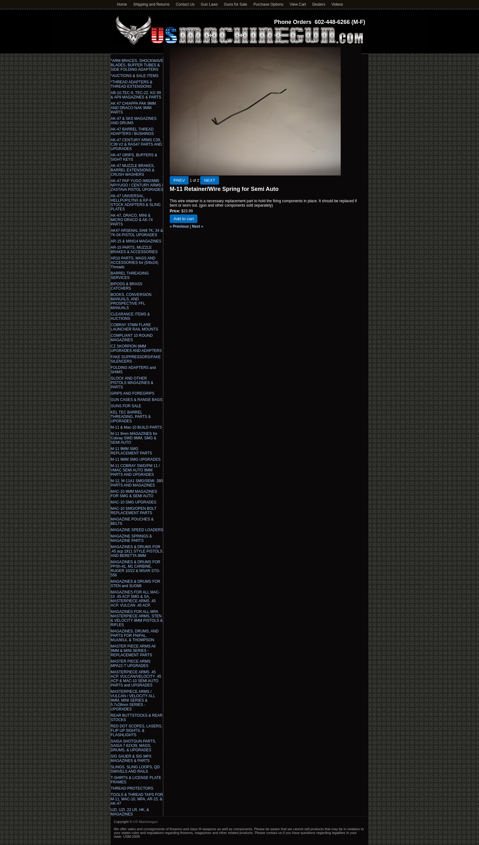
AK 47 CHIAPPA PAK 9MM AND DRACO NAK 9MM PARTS (133, 107)
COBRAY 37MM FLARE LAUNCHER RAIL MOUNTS (134, 327)
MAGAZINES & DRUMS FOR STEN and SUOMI (135, 583)
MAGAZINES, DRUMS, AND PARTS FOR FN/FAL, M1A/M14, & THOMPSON (135, 635)
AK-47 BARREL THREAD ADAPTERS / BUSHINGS (132, 131)
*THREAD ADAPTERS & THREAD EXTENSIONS (131, 84)
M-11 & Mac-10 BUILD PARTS (136, 427)
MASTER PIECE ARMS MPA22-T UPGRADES (131, 663)
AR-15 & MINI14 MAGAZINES (136, 241)
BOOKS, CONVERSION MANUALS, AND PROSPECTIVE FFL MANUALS (131, 301)
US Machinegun (145, 822)
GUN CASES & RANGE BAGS (136, 399)
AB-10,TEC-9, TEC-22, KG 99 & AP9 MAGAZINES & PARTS (136, 95)
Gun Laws (209, 4)
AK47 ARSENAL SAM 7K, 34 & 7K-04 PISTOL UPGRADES (137, 232)
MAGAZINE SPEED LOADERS (137, 530)
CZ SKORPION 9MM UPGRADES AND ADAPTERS (136, 348)
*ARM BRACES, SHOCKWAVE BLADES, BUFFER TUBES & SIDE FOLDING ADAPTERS (137, 65)
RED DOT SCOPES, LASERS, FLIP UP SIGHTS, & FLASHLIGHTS (136, 730)
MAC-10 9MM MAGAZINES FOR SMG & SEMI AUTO (134, 493)
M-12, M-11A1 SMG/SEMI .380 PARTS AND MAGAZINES (137, 483)
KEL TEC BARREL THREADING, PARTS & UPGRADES (131, 416)
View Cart (298, 4)
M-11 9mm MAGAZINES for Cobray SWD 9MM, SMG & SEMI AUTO (134, 438)
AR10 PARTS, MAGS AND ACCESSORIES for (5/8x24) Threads (134, 262)
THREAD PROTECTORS (132, 788)
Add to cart (183, 218)
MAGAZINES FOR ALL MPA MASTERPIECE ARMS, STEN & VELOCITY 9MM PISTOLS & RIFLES (137, 618)
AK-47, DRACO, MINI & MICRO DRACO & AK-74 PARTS (132, 219)
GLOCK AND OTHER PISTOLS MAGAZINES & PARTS (132, 382)
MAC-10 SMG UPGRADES (133, 502)
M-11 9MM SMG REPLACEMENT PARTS (131, 451)
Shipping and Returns (151, 4)
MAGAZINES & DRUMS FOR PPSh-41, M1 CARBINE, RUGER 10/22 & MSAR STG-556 (135, 568)
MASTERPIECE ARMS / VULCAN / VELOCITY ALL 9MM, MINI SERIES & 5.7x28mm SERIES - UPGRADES (133, 700)
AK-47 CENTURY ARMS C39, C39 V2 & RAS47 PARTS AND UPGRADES (136, 144)
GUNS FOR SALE (126, 406)
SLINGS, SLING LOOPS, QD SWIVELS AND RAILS (135, 769)
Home (122, 4)
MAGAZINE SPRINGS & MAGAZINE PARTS (131, 538)
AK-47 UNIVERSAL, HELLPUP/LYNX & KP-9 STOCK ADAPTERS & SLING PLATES (136, 202)
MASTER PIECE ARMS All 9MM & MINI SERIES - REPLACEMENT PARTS (133, 650)
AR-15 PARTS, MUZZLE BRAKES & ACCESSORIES (134, 249)
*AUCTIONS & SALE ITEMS (134, 76)
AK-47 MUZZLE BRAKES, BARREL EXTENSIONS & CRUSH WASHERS (133, 170)
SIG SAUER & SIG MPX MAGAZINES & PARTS (131, 758)
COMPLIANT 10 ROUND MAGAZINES (132, 337)
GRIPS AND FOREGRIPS (132, 393)
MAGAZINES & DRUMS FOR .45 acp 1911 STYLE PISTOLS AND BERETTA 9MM (136, 551)
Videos (337, 4)
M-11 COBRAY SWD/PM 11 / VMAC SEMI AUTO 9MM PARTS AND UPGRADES (135, 470)
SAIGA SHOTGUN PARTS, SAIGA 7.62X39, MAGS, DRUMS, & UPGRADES (133, 745)
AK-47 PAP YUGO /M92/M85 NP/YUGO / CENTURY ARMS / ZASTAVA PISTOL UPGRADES (137, 185)
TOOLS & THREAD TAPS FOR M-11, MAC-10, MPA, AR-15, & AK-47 (137, 799)
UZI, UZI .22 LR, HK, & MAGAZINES (130, 812)
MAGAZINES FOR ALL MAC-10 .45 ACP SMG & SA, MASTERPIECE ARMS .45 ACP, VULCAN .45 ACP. (135, 599)
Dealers (318, 4)
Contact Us (185, 4)
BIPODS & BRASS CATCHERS (126, 286)
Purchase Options (268, 4)
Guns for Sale (235, 4)
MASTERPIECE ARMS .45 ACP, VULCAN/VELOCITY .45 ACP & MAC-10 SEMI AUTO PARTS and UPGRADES (136, 678)
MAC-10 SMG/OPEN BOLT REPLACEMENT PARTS (134, 510)
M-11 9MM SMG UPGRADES (136, 459)
